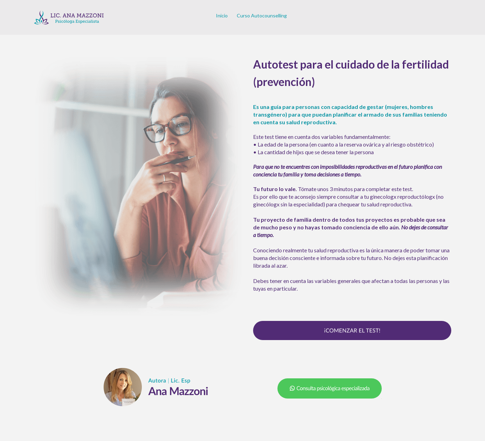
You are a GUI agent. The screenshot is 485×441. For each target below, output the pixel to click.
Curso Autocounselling (262, 15)
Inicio (222, 15)
